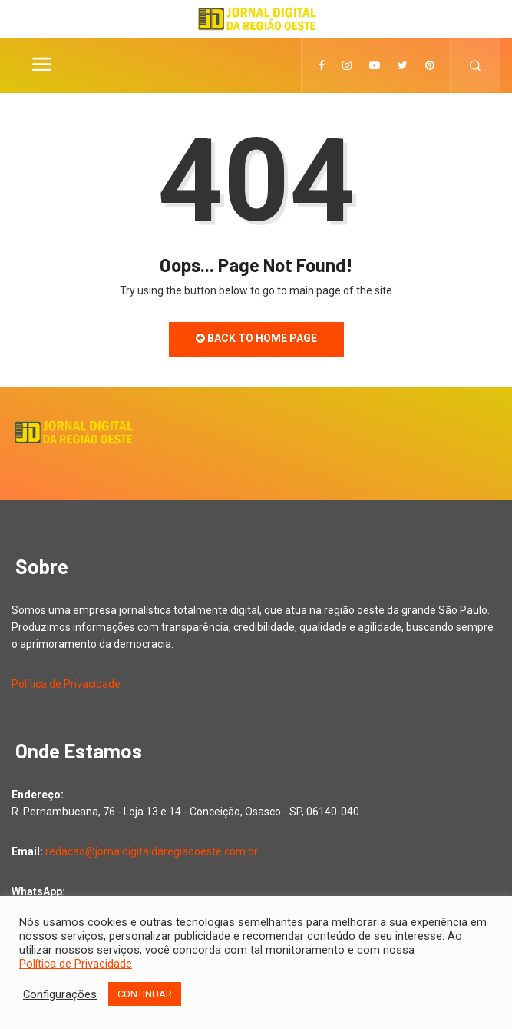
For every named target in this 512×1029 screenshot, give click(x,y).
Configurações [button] (60, 994)
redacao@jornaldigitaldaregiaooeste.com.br (151, 851)
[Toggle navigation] (41, 65)
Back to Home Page (256, 338)
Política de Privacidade (66, 684)
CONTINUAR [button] (144, 994)
